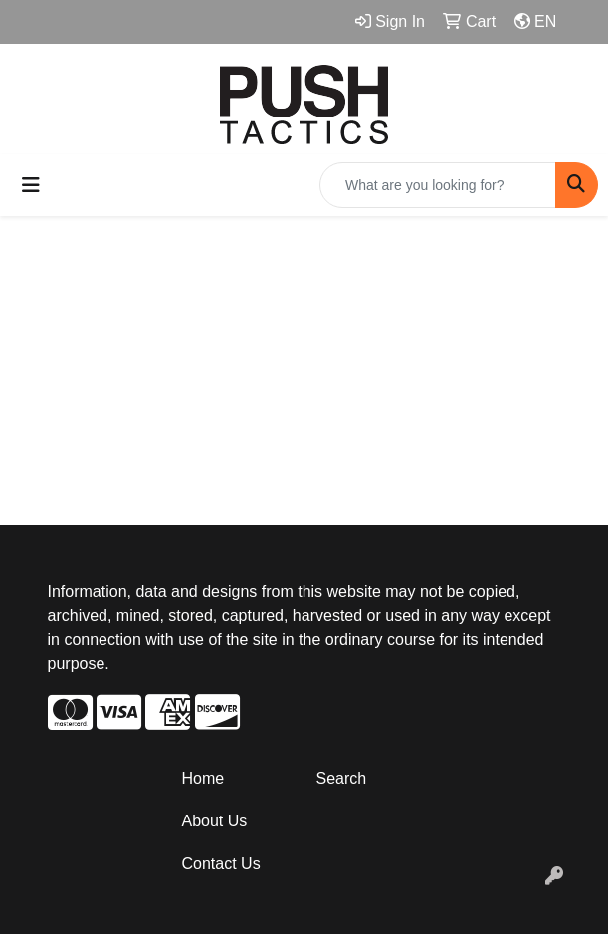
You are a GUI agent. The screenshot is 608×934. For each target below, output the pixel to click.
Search (341, 778)
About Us (215, 821)
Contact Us (221, 863)
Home (203, 778)
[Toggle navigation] (31, 185)
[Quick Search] (437, 185)
